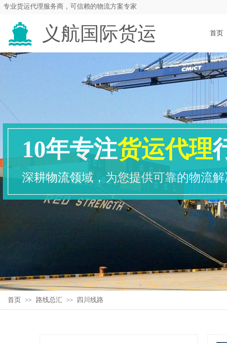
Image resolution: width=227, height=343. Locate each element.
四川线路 (90, 299)
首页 (14, 299)
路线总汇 (49, 299)
